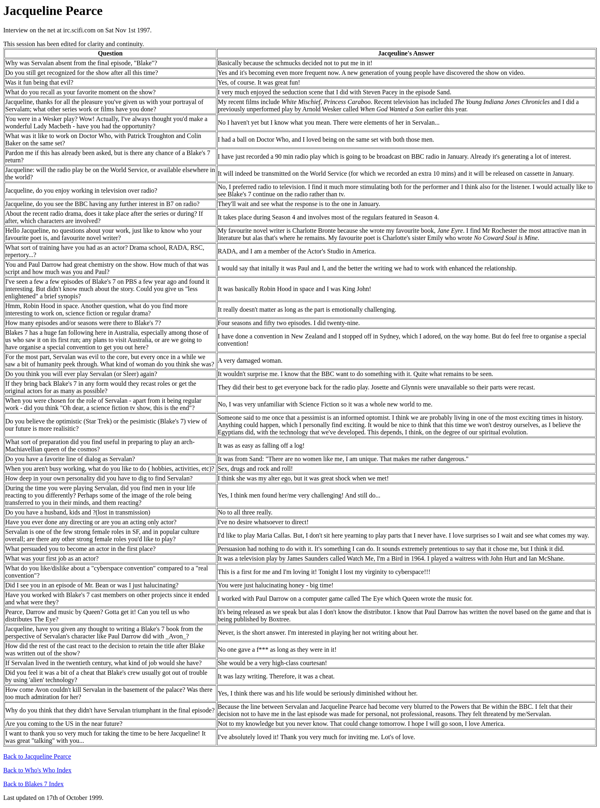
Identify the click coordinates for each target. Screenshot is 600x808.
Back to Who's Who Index (37, 770)
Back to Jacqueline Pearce (37, 756)
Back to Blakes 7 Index (33, 783)
